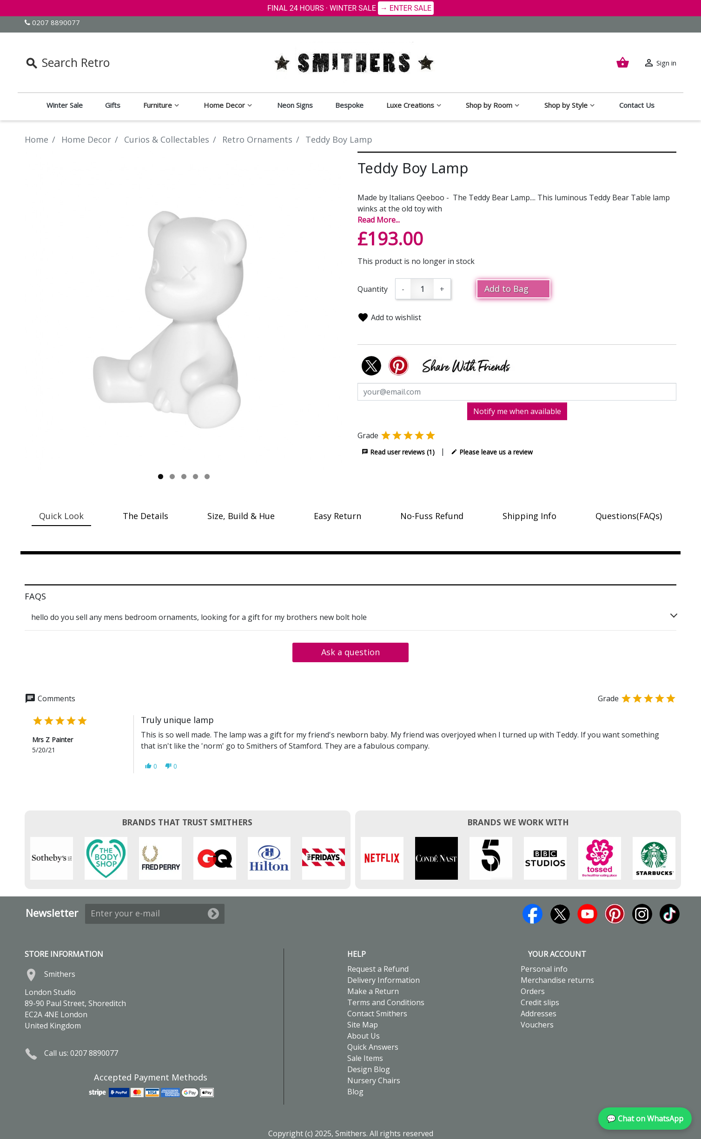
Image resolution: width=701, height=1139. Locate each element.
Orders (533, 991)
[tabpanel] (184, 310)
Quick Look (61, 515)
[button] (151, 766)
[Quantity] (422, 289)
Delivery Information (383, 980)
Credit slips (540, 1002)
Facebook (532, 914)
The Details (145, 515)
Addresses (538, 1013)
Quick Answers (372, 1047)
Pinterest (615, 914)
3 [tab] (184, 477)
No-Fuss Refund (431, 515)
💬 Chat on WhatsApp (645, 1118)
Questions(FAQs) (628, 515)
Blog (355, 1091)
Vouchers (537, 1025)
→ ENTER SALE (405, 8)
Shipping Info (529, 515)
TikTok (670, 914)
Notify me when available (517, 411)
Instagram (642, 914)
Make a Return (373, 991)
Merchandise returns (557, 980)
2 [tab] (172, 477)
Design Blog (368, 1069)
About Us (363, 1036)
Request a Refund (378, 969)
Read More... (378, 220)
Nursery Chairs (373, 1080)
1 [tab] (161, 477)
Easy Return (337, 515)
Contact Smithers (377, 1013)
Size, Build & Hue (241, 515)
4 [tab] (195, 477)
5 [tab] (207, 477)
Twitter (560, 914)
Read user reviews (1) (398, 451)
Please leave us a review (492, 451)
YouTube (587, 914)
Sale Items (365, 1058)
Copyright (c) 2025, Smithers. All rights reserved (350, 1133)
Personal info (544, 969)
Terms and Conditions (385, 1002)
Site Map (362, 1025)
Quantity (372, 289)
